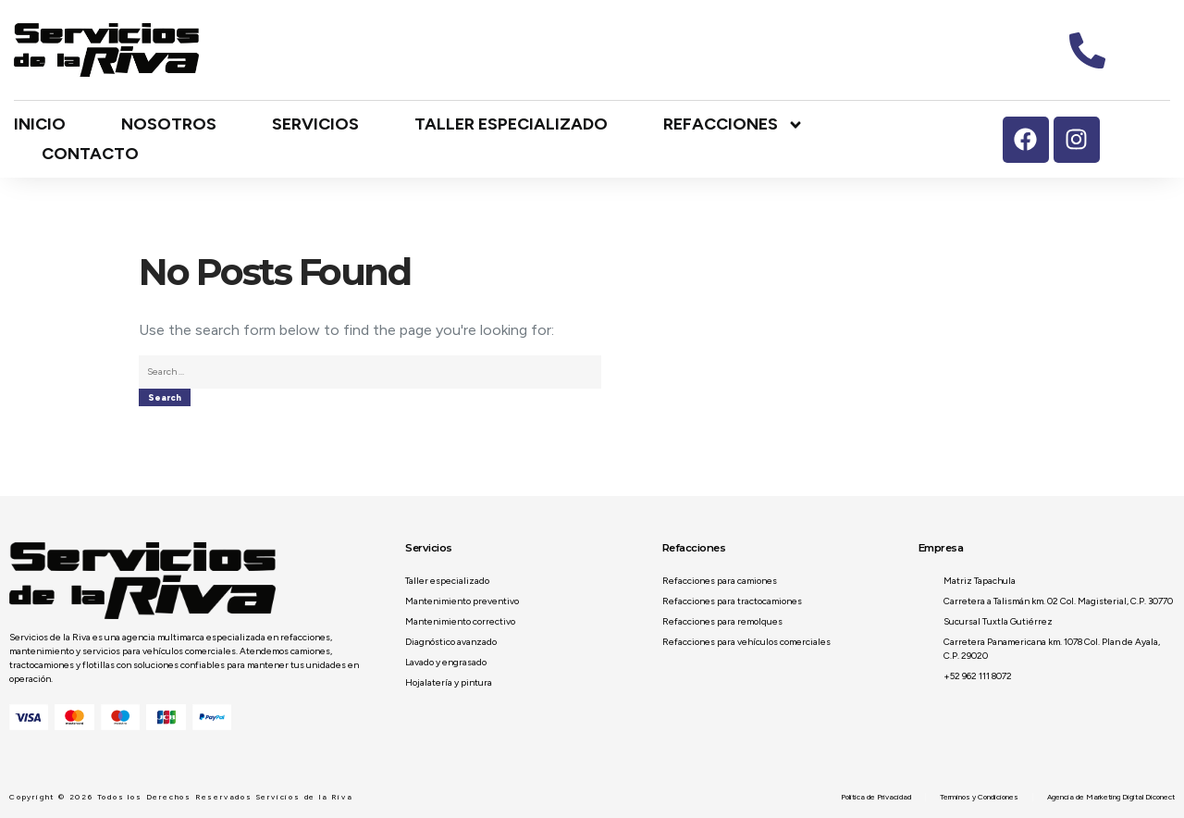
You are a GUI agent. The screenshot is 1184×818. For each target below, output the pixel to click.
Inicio (40, 124)
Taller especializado (511, 124)
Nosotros (168, 124)
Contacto (90, 153)
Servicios (315, 124)
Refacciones (733, 125)
